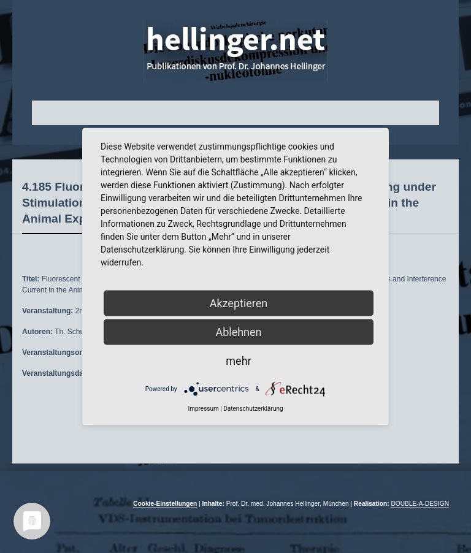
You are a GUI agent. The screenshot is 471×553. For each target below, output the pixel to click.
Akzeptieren (239, 303)
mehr (238, 360)
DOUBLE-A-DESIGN (420, 503)
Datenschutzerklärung (253, 408)
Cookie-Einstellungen (165, 503)
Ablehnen (238, 332)
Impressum (203, 408)
